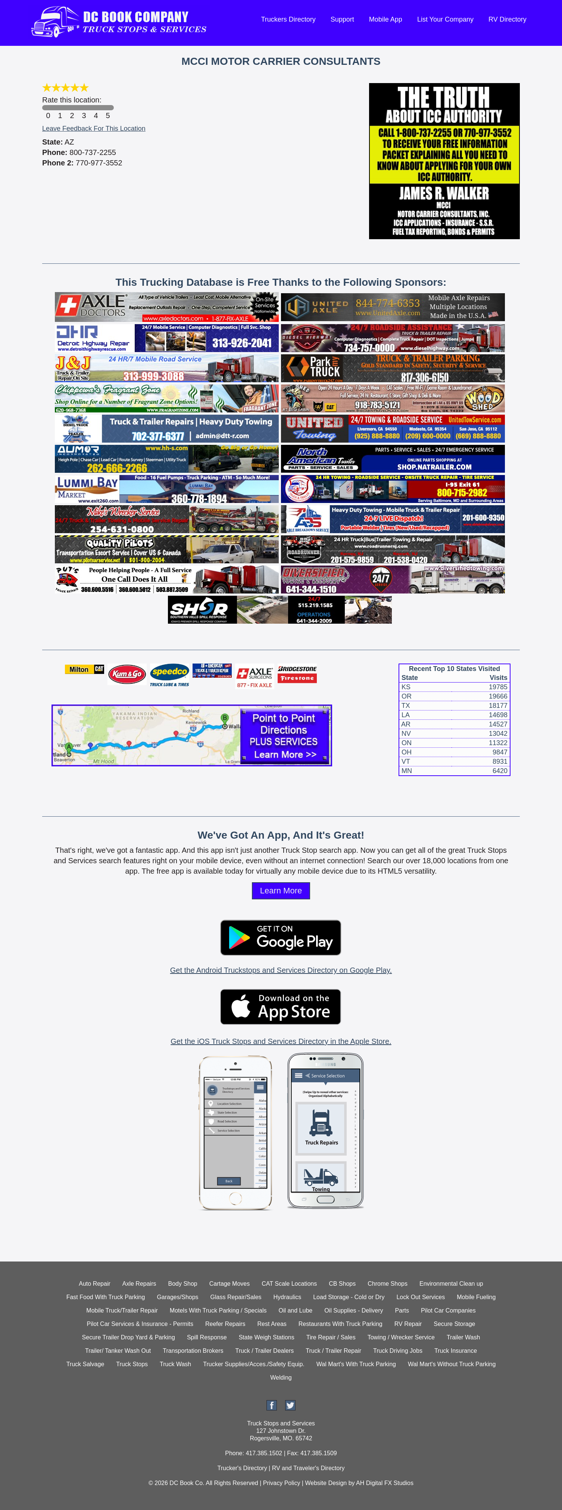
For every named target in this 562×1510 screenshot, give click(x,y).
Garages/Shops (177, 1297)
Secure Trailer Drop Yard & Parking (128, 1337)
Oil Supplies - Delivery (353, 1310)
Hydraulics (288, 1297)
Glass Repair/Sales (236, 1297)
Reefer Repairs (225, 1324)
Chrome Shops (388, 1284)
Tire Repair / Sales (331, 1337)
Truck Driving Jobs (397, 1351)
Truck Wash (175, 1364)
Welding (281, 1377)
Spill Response (207, 1337)
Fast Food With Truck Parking (105, 1297)
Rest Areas (272, 1324)
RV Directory (507, 19)
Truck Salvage (85, 1364)
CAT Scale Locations (289, 1284)
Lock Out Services (420, 1297)
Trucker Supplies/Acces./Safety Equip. (254, 1364)
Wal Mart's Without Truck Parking (452, 1364)
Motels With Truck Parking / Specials (218, 1310)
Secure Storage (454, 1324)
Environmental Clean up (451, 1284)
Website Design (326, 1483)
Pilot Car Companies (448, 1310)
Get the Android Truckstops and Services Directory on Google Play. (281, 970)
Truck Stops (132, 1364)
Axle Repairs (139, 1284)
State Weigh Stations (266, 1337)
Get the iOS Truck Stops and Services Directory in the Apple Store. (281, 1041)
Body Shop (182, 1284)
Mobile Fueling (476, 1297)
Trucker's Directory (242, 1468)
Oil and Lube (295, 1310)
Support (342, 19)
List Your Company (445, 19)
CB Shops (342, 1284)
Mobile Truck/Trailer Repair (121, 1310)
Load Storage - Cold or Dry (348, 1297)
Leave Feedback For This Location (94, 128)
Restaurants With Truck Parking (341, 1324)
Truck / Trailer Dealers (264, 1351)
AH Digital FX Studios (384, 1483)
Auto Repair (94, 1284)
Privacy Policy (281, 1483)
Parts (402, 1310)
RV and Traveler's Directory (308, 1468)
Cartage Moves (229, 1284)
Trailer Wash (463, 1337)
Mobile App (385, 19)
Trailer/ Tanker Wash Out (118, 1351)
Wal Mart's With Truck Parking (356, 1364)
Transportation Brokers (193, 1351)
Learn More (281, 890)
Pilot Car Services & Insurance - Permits (140, 1324)
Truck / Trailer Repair (333, 1351)
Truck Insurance (455, 1351)
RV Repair (408, 1324)
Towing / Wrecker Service (401, 1337)
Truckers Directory (288, 19)
